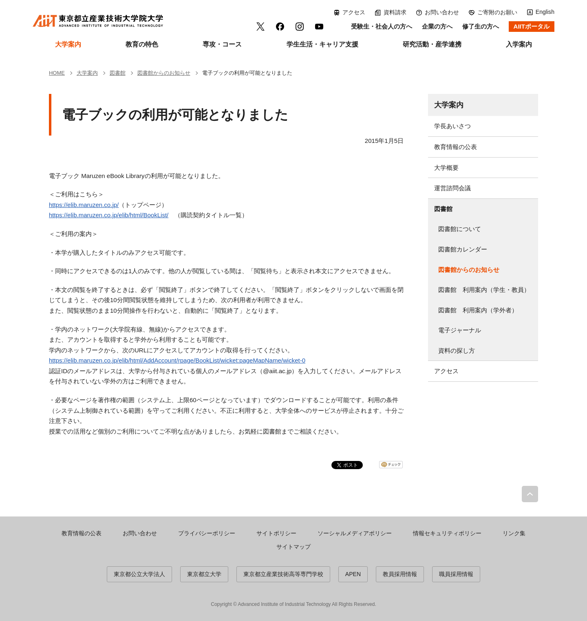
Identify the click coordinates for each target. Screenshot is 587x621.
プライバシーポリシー (206, 533)
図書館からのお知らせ (468, 269)
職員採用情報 (456, 574)
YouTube (319, 26)
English (545, 12)
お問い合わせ (442, 12)
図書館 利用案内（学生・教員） (484, 289)
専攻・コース (222, 44)
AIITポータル (531, 26)
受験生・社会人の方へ (381, 26)
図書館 (443, 208)
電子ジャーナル (459, 330)
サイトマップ (293, 546)
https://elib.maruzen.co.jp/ (84, 204)
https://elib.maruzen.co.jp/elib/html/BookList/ (108, 214)
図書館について (459, 228)
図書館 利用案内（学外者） (478, 310)
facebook (280, 26)
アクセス (353, 12)
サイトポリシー (276, 533)
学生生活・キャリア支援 (322, 44)
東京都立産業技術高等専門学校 (283, 574)
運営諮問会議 (452, 188)
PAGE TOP (530, 494)
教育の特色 (142, 44)
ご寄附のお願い (497, 12)
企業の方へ (437, 26)
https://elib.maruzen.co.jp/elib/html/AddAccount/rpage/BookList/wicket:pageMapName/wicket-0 (177, 360)
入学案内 (519, 44)
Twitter (260, 26)
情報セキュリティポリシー (447, 533)
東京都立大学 (204, 574)
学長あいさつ (452, 125)
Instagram (300, 26)
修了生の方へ (480, 26)
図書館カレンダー (462, 249)
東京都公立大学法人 (139, 574)
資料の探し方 (456, 350)
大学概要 (446, 167)
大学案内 (68, 44)
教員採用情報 (400, 574)
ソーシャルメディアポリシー (355, 533)
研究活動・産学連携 (432, 44)
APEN (353, 574)
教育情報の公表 (455, 146)
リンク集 (514, 533)
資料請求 (395, 12)
